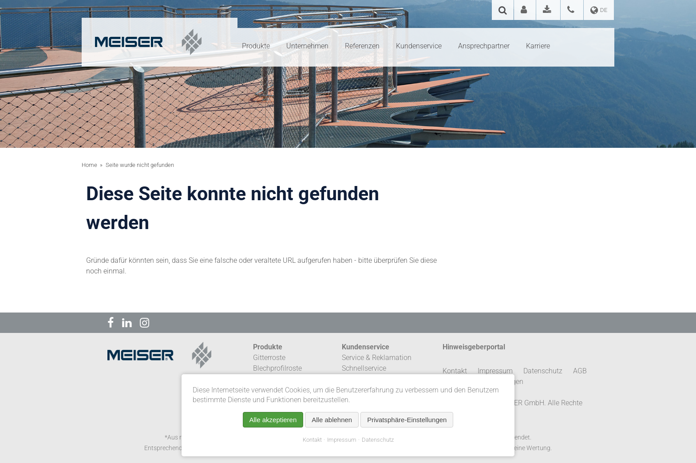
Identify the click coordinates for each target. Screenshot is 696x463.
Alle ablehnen (332, 419)
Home (89, 165)
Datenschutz (378, 439)
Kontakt (312, 439)
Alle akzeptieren (273, 419)
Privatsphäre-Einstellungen (407, 419)
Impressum (341, 439)
